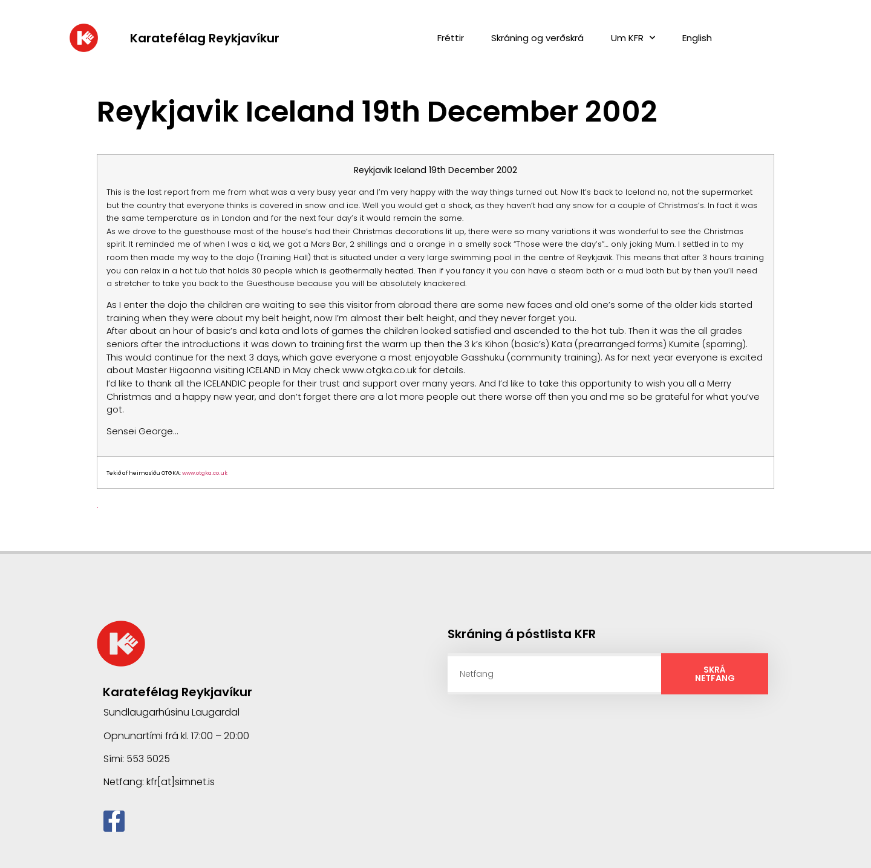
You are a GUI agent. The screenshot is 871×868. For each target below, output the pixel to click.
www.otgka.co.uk (204, 473)
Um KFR (633, 37)
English (697, 37)
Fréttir (450, 37)
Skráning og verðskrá (537, 37)
